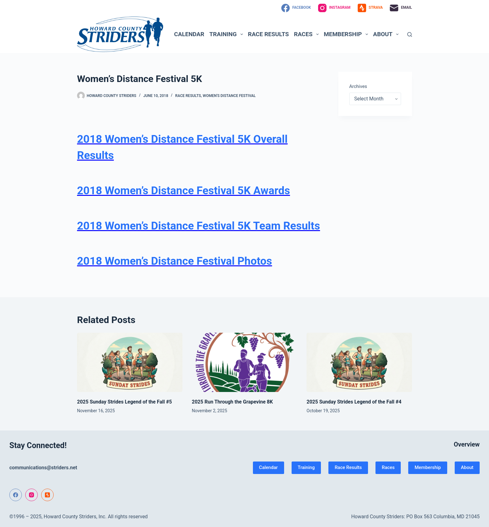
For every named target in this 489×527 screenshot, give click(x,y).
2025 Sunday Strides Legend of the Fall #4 (354, 402)
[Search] (409, 34)
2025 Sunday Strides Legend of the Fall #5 (124, 402)
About (387, 34)
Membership (347, 34)
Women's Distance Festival (229, 96)
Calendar (189, 34)
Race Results (268, 34)
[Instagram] (334, 8)
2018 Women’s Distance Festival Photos (174, 261)
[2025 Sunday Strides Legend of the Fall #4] (359, 362)
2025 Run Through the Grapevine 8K (232, 402)
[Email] (401, 8)
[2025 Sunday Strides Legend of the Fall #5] (129, 362)
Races (307, 34)
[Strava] (370, 8)
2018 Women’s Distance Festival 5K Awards (183, 190)
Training (227, 34)
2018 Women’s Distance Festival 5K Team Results (198, 226)
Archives (358, 86)
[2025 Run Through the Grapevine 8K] (244, 362)
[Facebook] (296, 8)
